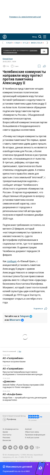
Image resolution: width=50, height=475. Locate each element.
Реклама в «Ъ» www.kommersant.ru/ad (25, 16)
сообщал (12, 261)
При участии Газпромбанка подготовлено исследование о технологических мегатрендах (23, 373)
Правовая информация (35, 434)
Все (20, 351)
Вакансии (7, 440)
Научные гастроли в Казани (14, 361)
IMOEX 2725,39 (36, 43)
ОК (44, 51)
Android (28, 429)
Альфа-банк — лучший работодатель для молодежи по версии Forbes (25, 398)
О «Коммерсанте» (11, 429)
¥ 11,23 (25, 43)
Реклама (6, 437)
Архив (5, 432)
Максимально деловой (19, 466)
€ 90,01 (17, 43)
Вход (34, 37)
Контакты (7, 434)
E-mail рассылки (32, 437)
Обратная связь (32, 432)
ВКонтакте (17, 319)
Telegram (26, 316)
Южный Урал (8, 58)
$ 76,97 (9, 43)
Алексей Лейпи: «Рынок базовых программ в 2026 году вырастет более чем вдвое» (23, 385)
